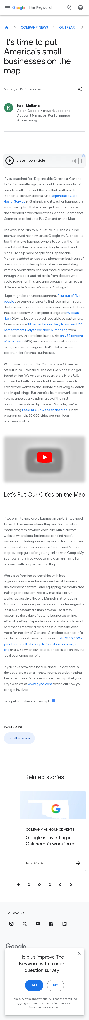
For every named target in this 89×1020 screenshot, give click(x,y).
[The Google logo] (16, 946)
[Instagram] (11, 923)
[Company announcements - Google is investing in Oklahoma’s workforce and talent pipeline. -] (53, 831)
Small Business (19, 738)
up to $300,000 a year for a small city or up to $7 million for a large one (43, 644)
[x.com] (24, 923)
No (55, 996)
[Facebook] (51, 923)
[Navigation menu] (7, 7)
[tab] (18, 884)
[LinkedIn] (64, 923)
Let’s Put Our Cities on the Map (44, 410)
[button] (80, 89)
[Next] (82, 27)
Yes (34, 996)
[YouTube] (38, 923)
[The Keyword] (6, 27)
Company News (34, 27)
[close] (79, 964)
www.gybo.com (40, 684)
